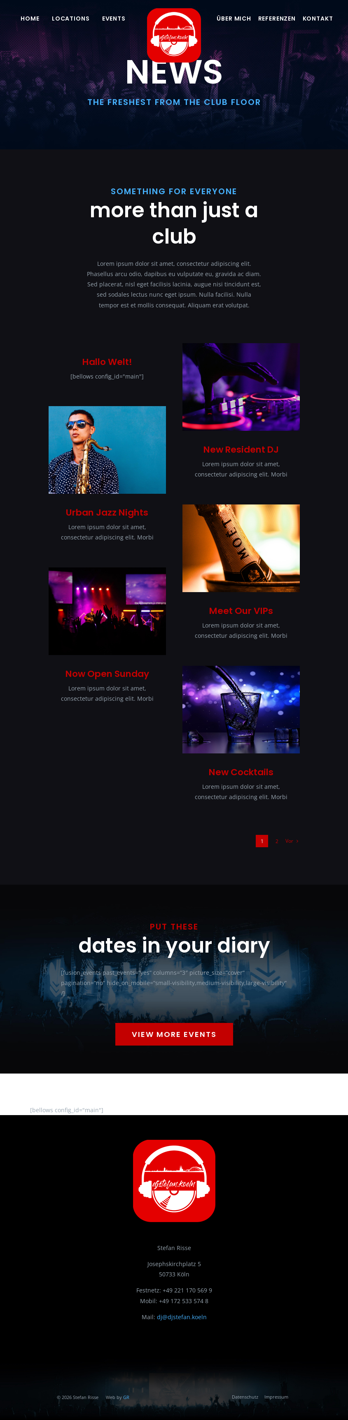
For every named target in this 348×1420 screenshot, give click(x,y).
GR (126, 1397)
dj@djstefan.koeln (182, 1317)
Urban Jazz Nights (107, 512)
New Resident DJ (241, 449)
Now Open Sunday (107, 673)
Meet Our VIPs (241, 610)
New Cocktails (241, 772)
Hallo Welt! (107, 362)
